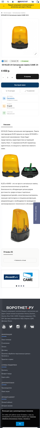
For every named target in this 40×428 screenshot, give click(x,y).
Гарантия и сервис (7, 359)
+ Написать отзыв (20, 260)
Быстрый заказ (20, 85)
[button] (13, 2)
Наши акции (6, 391)
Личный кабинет (7, 402)
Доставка (5, 350)
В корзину (27, 76)
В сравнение (29, 91)
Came (4, 61)
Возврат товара (7, 374)
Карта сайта (5, 377)
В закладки (10, 91)
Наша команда (6, 340)
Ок (20, 424)
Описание (6, 124)
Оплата (4, 347)
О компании (5, 343)
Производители (7, 388)
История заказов (7, 406)
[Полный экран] (36, 54)
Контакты (5, 370)
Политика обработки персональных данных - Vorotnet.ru (19, 418)
